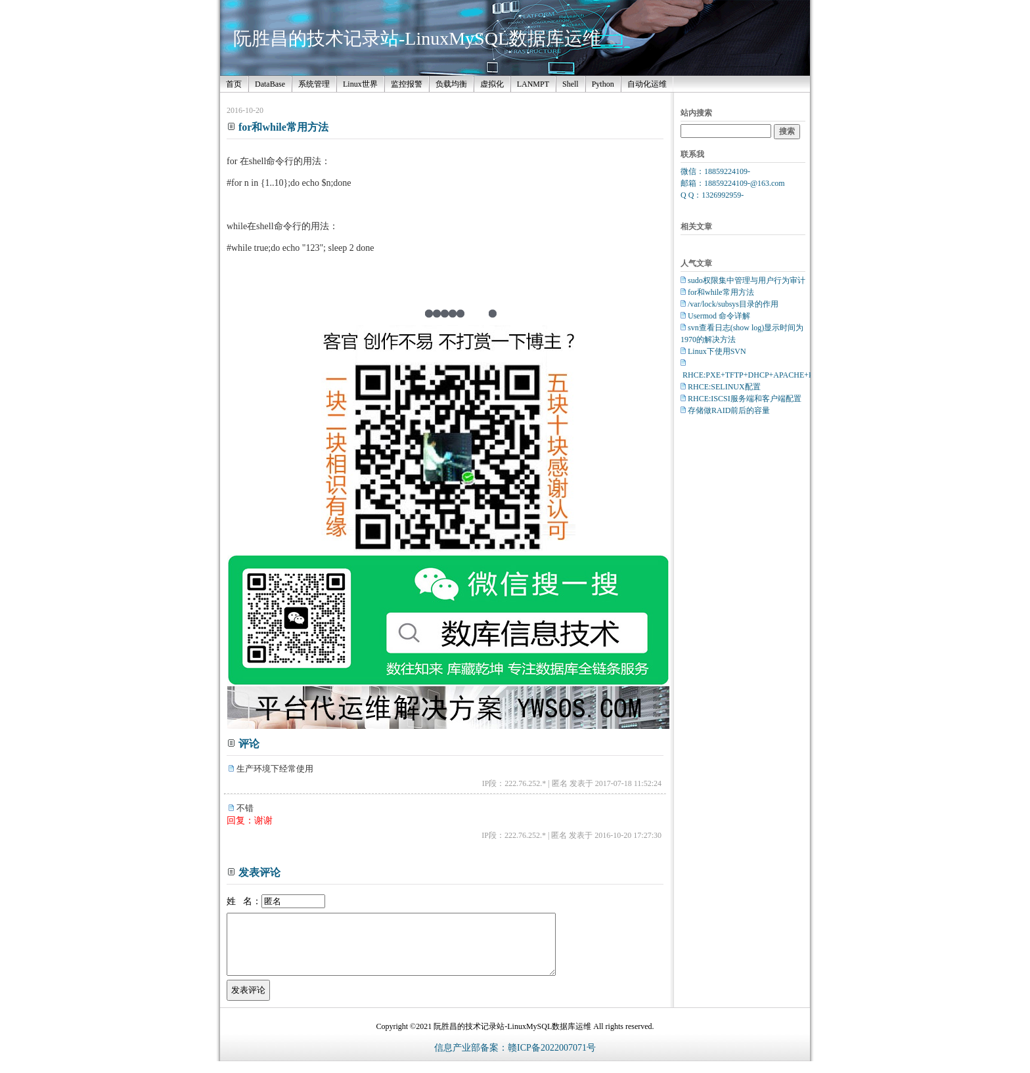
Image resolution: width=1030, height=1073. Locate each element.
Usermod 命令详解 (719, 315)
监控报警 (406, 84)
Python (603, 84)
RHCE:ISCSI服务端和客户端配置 (744, 398)
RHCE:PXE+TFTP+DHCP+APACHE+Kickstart (760, 375)
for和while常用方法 (721, 292)
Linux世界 (360, 84)
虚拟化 (492, 84)
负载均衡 (451, 84)
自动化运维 (647, 84)
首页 (234, 84)
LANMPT (533, 84)
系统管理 (314, 84)
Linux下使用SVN (717, 351)
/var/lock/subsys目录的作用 (733, 304)
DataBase (270, 84)
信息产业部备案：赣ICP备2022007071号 (515, 1059)
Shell (570, 84)
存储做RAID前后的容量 (729, 410)
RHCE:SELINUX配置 (724, 386)
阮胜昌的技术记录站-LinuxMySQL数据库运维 (417, 38)
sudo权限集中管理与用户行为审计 (746, 280)
